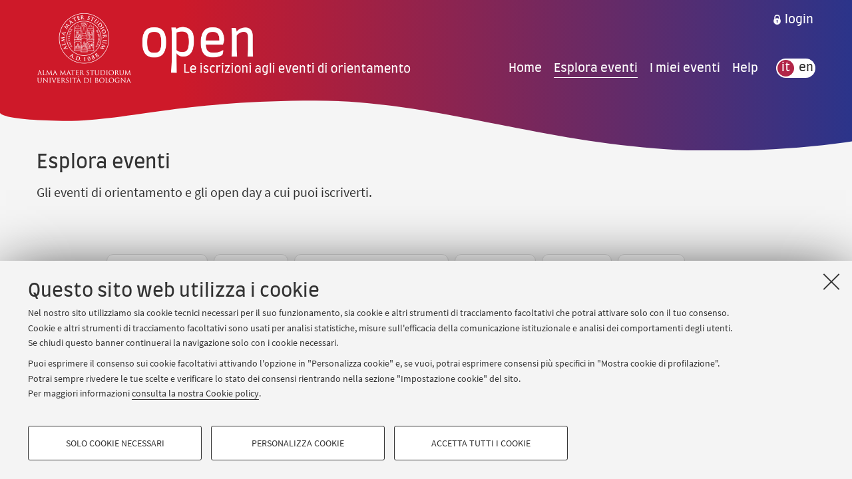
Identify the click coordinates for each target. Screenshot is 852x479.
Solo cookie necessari (115, 443)
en (806, 68)
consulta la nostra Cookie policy (195, 393)
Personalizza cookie (298, 443)
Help (745, 68)
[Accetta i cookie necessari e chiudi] (831, 281)
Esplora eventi (596, 68)
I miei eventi (685, 68)
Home (525, 68)
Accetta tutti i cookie (481, 443)
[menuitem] (792, 20)
